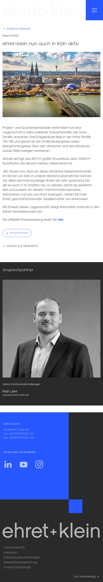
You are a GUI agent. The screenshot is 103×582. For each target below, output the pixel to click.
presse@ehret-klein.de (16, 395)
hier (61, 219)
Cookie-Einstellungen (17, 567)
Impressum (11, 552)
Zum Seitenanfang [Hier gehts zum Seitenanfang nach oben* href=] (87, 577)
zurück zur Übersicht (16, 28)
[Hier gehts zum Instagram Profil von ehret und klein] (39, 469)
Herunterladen (16, 233)
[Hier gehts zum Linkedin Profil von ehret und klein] (7, 469)
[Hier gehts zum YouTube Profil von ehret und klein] (23, 469)
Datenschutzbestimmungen (22, 557)
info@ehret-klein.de (16, 435)
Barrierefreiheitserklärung (20, 562)
